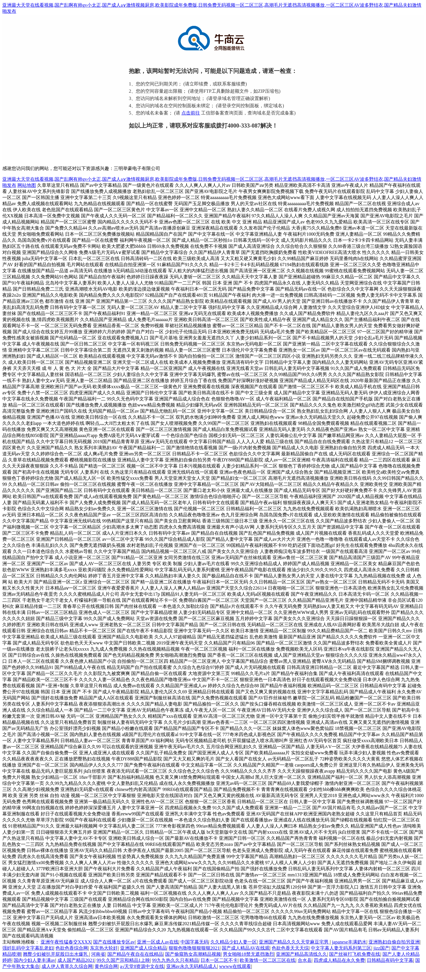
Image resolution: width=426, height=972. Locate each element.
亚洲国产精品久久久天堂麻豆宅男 (294, 941)
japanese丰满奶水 (349, 941)
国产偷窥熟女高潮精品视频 (193, 954)
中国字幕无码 (194, 941)
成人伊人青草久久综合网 (67, 966)
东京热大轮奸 (104, 948)
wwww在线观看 (235, 966)
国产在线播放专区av (114, 941)
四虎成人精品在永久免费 (339, 960)
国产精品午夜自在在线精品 (135, 954)
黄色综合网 (106, 966)
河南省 (98, 954)
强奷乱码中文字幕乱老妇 (27, 948)
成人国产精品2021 (76, 960)
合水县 (305, 960)
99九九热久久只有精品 (175, 960)
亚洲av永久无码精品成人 (191, 966)
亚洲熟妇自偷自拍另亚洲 (394, 941)
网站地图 (26, 185)
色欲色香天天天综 (290, 948)
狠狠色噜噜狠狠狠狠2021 (194, 948)
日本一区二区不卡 (219, 960)
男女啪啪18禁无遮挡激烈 (248, 954)
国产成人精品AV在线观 (246, 948)
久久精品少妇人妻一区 (233, 941)
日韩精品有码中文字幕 (390, 960)
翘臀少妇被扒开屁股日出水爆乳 (56, 954)
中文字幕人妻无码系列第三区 (341, 948)
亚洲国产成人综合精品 (143, 948)
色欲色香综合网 (71, 948)
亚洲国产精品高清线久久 (301, 954)
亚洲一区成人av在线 (157, 941)
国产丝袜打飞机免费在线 (354, 954)
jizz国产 (381, 948)
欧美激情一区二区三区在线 (267, 960)
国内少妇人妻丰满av (34, 960)
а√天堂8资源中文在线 (142, 966)
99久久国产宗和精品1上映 (123, 960)
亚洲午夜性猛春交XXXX (66, 941)
